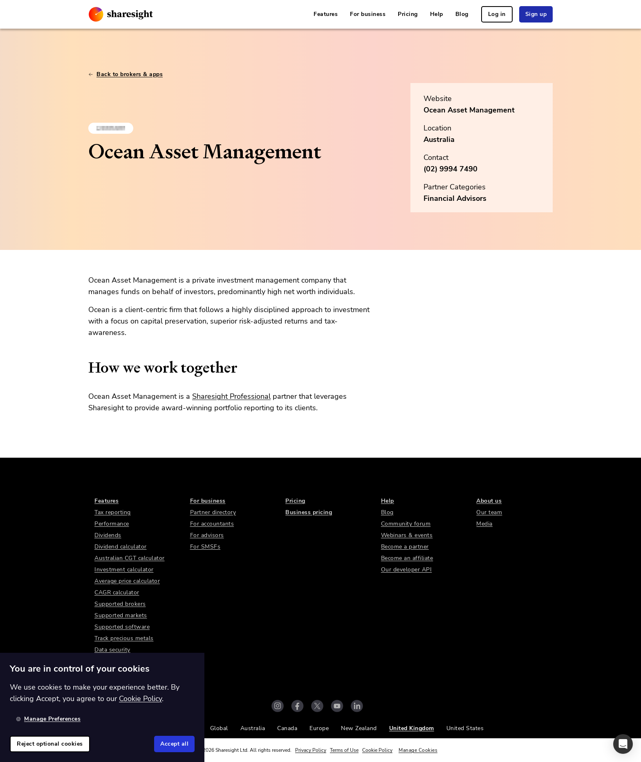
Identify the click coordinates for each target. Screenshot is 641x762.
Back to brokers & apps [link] (125, 74)
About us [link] (489, 501)
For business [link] (367, 14)
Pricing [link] (408, 14)
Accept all (174, 744)
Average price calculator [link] (127, 581)
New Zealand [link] (359, 728)
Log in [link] (497, 14)
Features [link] (326, 14)
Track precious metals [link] (124, 638)
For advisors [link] (207, 535)
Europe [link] (319, 728)
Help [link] (436, 14)
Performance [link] (111, 524)
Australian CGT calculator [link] (129, 558)
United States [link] (465, 728)
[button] (623, 744)
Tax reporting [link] (112, 512)
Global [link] (219, 728)
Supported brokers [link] (120, 604)
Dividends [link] (107, 535)
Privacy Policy (310, 750)
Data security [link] (112, 650)
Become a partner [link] (405, 547)
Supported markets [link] (120, 615)
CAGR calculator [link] (116, 592)
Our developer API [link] (406, 569)
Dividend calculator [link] (120, 547)
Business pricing (308, 512)
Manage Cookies (418, 750)
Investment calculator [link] (124, 569)
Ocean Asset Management (469, 110)
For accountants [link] (212, 524)
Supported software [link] (122, 627)
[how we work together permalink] (84, 368)
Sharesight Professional (231, 396)
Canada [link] (287, 728)
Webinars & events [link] (407, 535)
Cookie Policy (377, 750)
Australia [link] (252, 728)
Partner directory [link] (213, 512)
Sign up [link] (536, 14)
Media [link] (484, 524)
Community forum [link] (406, 524)
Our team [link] (489, 512)
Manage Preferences (48, 719)
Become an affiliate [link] (407, 558)
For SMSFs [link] (205, 547)
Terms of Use (344, 750)
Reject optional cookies (50, 744)
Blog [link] (461, 14)
